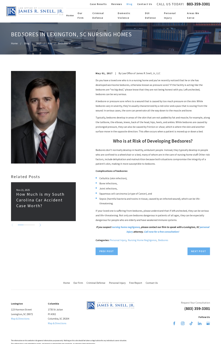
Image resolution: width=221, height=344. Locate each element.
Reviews (116, 4)
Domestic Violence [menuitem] (124, 15)
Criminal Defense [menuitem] (98, 15)
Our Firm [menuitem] (81, 15)
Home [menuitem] (70, 15)
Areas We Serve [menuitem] (193, 15)
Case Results (98, 4)
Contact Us (144, 4)
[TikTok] (191, 323)
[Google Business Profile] (208, 323)
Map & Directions (20, 318)
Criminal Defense (95, 282)
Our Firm (78, 282)
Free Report (135, 282)
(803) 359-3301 (197, 308)
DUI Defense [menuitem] (150, 15)
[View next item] (40, 225)
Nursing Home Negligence (142, 240)
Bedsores (163, 240)
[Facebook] (174, 323)
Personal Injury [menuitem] (170, 15)
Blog (129, 4)
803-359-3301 (198, 4)
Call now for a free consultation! (161, 231)
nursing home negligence (126, 227)
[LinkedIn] (199, 323)
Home (66, 282)
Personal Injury (118, 240)
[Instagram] (182, 323)
